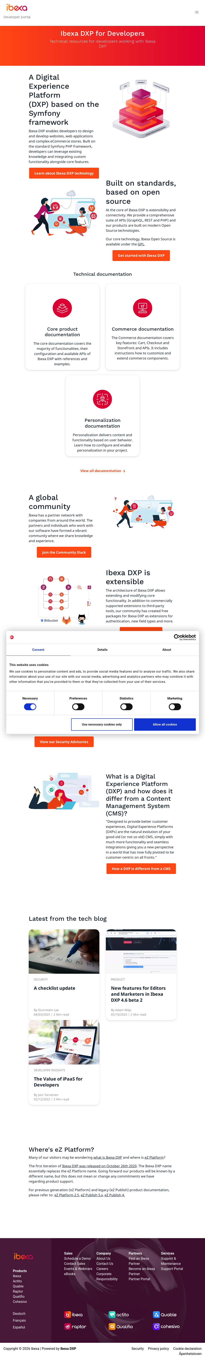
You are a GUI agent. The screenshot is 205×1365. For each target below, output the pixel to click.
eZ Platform (154, 1157)
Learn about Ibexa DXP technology (64, 173)
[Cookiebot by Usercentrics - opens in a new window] (177, 637)
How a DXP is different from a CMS (141, 868)
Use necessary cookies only (102, 724)
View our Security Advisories (64, 741)
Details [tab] (102, 650)
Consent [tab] (38, 650)
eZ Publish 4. (115, 1195)
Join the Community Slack (64, 552)
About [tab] (166, 650)
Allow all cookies (165, 724)
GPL (141, 244)
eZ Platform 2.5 (66, 1195)
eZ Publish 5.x (92, 1195)
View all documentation (100, 470)
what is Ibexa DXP (107, 1157)
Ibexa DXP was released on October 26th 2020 (99, 1166)
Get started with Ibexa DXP (141, 255)
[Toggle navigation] (197, 13)
